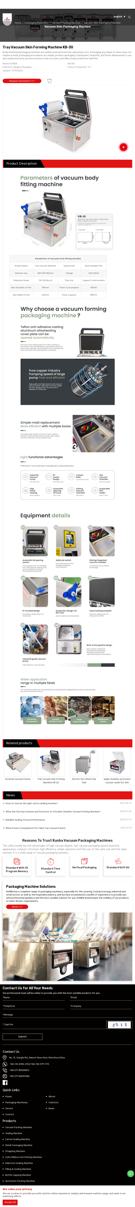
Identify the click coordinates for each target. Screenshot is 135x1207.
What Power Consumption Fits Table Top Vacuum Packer (36, 828)
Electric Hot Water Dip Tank (84, 781)
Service (9, 1109)
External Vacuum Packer (18, 779)
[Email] (101, 998)
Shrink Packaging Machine (18, 1145)
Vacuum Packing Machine (18, 1127)
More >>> (17, 907)
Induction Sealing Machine (19, 1163)
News (51, 1109)
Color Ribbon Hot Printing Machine (23, 1157)
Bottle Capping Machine (18, 1175)
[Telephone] (34, 1006)
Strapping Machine (15, 1151)
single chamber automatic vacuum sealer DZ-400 (117, 781)
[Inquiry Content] (67, 1015)
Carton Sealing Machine (17, 1139)
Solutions (53, 1103)
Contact (9, 1115)
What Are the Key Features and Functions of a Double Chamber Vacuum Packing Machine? (53, 812)
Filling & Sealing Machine (18, 1169)
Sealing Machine (13, 1133)
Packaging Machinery (16, 1103)
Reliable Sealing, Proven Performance (25, 820)
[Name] (34, 998)
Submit (22, 1036)
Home (8, 1097)
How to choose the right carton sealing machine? (32, 803)
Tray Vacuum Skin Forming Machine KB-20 (51, 781)
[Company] (101, 1006)
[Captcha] (55, 1025)
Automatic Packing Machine (20, 1181)
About (52, 1097)
